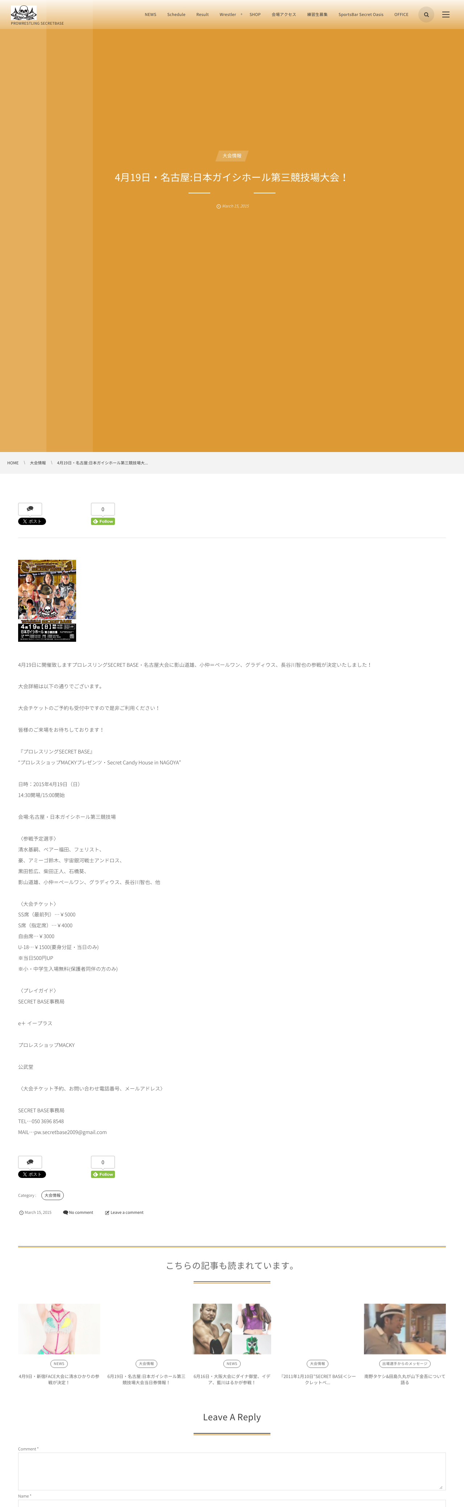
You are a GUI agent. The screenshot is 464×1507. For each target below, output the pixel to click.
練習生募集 (317, 14)
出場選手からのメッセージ (405, 1366)
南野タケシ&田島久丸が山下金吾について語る (405, 1381)
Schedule (176, 14)
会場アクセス (284, 14)
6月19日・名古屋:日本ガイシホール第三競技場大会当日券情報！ (146, 1381)
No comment (81, 1212)
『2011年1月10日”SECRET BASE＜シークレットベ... (317, 1381)
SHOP (255, 14)
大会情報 (232, 155)
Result (202, 14)
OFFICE (401, 14)
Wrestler (228, 14)
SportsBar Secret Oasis (361, 14)
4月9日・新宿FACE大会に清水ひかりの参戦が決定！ (59, 1381)
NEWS (150, 14)
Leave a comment (127, 1212)
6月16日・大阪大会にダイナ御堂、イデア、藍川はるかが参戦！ (232, 1381)
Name (23, 1496)
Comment (27, 1449)
